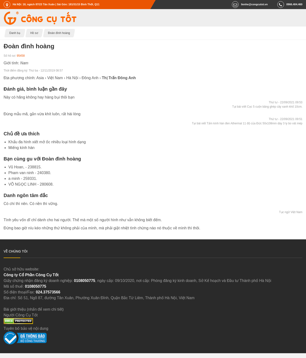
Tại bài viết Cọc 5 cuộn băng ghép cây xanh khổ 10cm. (267, 106)
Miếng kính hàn (21, 148)
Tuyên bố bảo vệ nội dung (26, 328)
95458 (21, 55)
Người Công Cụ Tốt (21, 315)
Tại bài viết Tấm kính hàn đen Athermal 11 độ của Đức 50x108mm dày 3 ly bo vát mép (247, 123)
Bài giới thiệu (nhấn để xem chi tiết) (34, 309)
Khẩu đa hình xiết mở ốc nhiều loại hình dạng (47, 142)
